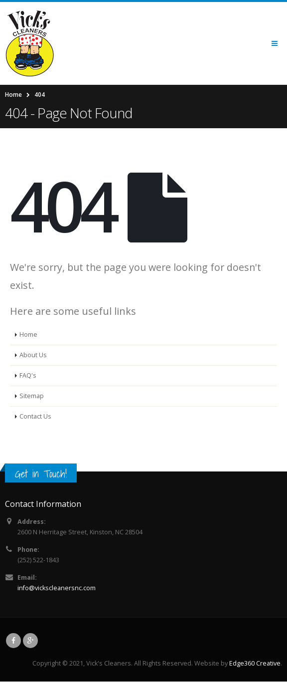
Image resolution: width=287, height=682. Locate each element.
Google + (30, 640)
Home (28, 334)
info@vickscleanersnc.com (56, 588)
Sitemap (31, 396)
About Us (33, 355)
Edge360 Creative (255, 663)
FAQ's (27, 375)
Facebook (13, 640)
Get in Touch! (41, 473)
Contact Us (35, 416)
